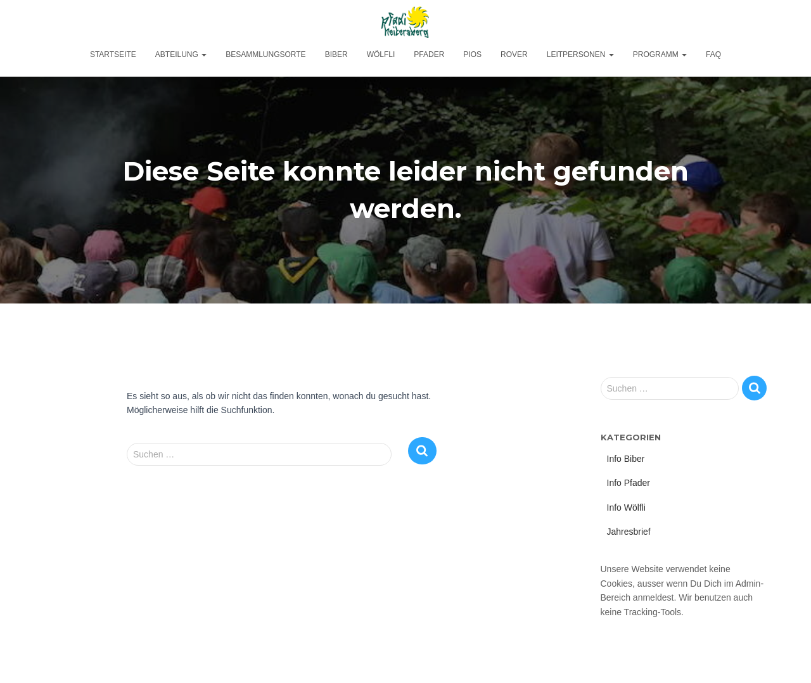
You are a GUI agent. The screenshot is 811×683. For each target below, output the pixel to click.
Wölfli (381, 54)
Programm (660, 54)
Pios (472, 54)
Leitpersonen (580, 54)
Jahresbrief (629, 532)
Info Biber (626, 459)
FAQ (713, 54)
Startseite (113, 54)
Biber (336, 54)
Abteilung (181, 54)
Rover (514, 54)
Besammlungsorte (265, 54)
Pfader (429, 54)
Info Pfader (629, 483)
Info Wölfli (626, 507)
